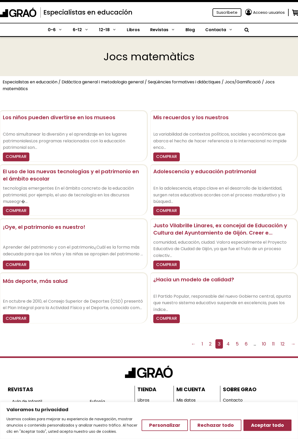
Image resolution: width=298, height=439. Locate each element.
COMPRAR (16, 156)
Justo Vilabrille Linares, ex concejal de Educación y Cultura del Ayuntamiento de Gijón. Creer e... (220, 229)
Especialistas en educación (88, 12)
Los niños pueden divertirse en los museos (59, 117)
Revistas (165, 30)
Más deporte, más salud (35, 281)
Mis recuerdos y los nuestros (191, 117)
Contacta (221, 30)
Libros (133, 30)
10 (264, 344)
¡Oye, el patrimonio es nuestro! (44, 227)
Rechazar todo (215, 425)
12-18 (110, 30)
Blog (190, 30)
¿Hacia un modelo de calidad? (193, 279)
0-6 (58, 30)
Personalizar (164, 425)
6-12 (83, 30)
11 (273, 344)
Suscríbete (226, 12)
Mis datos (186, 400)
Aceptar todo (267, 425)
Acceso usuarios (269, 12)
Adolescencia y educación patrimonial (204, 171)
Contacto (233, 400)
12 (283, 344)
